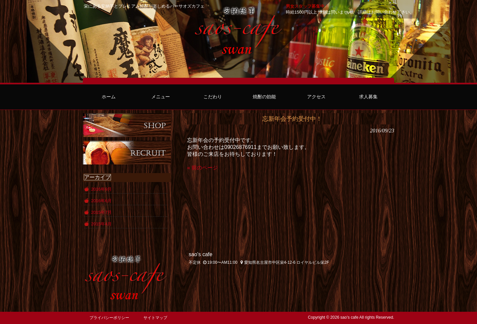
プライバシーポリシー (109, 317)
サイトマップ (155, 317)
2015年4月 (101, 223)
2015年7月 (101, 212)
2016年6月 (101, 200)
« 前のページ (202, 167)
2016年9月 (101, 189)
